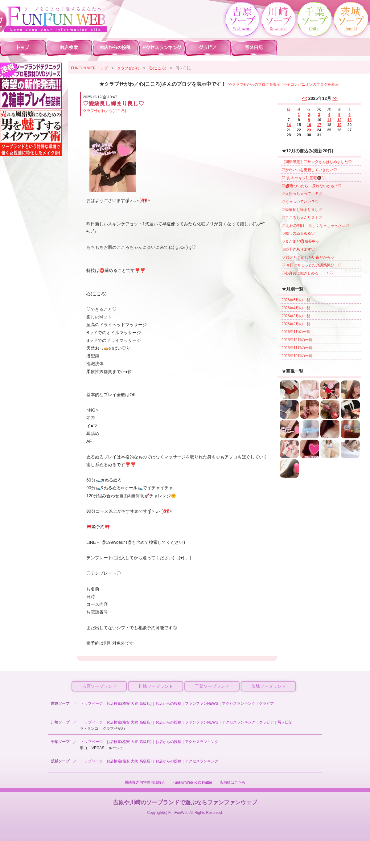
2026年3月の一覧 (296, 316)
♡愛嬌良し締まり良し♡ (302, 209)
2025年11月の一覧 (297, 348)
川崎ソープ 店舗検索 (69, 47)
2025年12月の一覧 (297, 340)
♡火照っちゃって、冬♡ (302, 193)
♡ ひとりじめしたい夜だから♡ (308, 257)
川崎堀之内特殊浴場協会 (145, 782)
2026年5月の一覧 (296, 300)
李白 (83, 748)
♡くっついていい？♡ (300, 201)
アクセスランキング (238, 703)
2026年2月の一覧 (296, 324)
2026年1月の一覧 (296, 332)
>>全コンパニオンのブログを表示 (310, 84)
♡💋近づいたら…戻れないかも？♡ (312, 186)
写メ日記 (285, 722)
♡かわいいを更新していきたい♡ (309, 170)
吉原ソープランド (99, 686)
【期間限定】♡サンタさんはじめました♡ (317, 162)
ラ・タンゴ (89, 728)
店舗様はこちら (232, 782)
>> (334, 98)
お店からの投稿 (168, 703)
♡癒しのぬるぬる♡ (298, 233)
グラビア (266, 703)
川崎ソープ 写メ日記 (254, 47)
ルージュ (116, 748)
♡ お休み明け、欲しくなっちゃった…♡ (315, 226)
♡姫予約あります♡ (298, 249)
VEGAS (98, 748)
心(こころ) (157, 68)
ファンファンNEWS (201, 703)
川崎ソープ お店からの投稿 (115, 47)
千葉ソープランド (212, 686)
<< (304, 98)
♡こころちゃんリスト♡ (302, 217)
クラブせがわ (128, 68)
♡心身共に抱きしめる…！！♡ (307, 273)
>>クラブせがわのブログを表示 (254, 84)
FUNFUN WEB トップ (89, 68)
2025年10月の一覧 (297, 356)
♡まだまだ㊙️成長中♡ (300, 241)
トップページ (91, 703)
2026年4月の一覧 (296, 308)
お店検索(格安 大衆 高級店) (129, 703)
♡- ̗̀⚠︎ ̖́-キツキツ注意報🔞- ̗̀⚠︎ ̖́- (304, 178)
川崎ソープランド (155, 686)
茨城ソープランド (268, 686)
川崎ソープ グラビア (208, 47)
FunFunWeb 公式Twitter (192, 782)
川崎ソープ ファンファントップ (23, 47)
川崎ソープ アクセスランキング (162, 47)
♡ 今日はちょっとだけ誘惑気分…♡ (312, 265)
